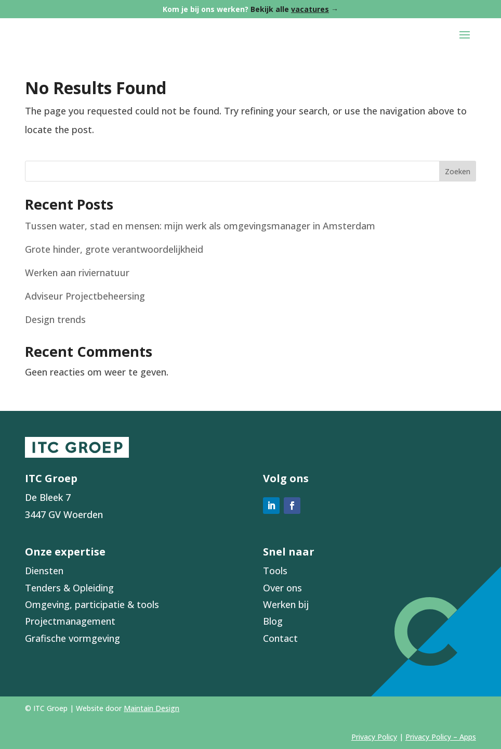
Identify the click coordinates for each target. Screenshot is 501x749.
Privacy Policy (374, 737)
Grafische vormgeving (72, 638)
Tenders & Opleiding (69, 588)
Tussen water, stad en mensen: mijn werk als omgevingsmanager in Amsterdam (200, 225)
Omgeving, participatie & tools (92, 604)
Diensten (44, 570)
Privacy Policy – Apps (440, 737)
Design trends (55, 319)
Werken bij (286, 604)
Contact (280, 638)
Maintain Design (151, 708)
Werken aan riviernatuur (77, 272)
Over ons (282, 588)
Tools (275, 570)
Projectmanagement (70, 621)
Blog (273, 621)
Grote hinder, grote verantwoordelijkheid (114, 249)
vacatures (310, 9)
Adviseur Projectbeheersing (85, 296)
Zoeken (457, 171)
